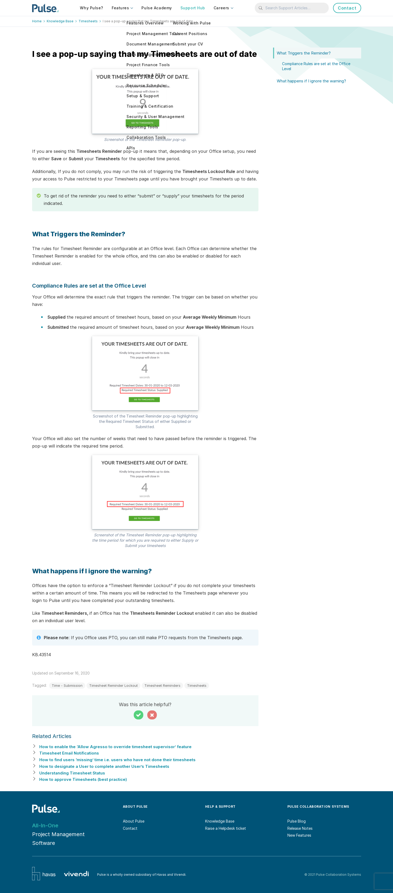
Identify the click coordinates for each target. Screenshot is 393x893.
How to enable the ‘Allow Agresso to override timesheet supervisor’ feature (115, 746)
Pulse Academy (156, 8)
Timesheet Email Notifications (69, 753)
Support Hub (192, 8)
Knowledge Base (219, 821)
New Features (299, 835)
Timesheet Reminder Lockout (113, 685)
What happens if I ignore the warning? (311, 80)
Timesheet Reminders (162, 685)
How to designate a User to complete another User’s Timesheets (104, 766)
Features (120, 8)
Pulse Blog (296, 821)
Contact (347, 8)
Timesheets (196, 685)
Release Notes (300, 828)
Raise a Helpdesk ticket (225, 828)
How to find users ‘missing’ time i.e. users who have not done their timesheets (117, 759)
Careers (221, 8)
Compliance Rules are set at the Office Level (316, 66)
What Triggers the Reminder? (304, 53)
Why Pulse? (91, 8)
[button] (138, 714)
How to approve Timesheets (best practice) (83, 779)
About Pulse (133, 821)
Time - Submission (67, 685)
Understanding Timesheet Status (72, 773)
